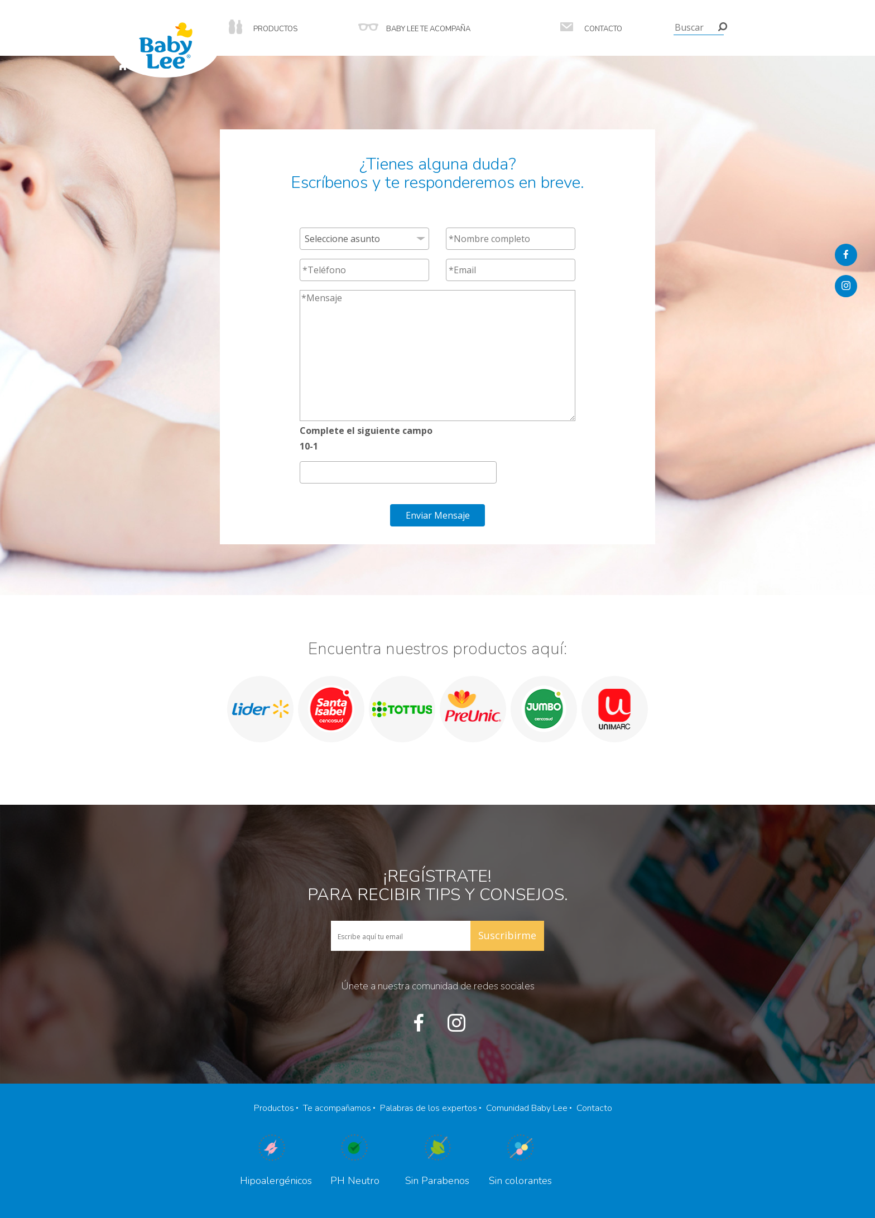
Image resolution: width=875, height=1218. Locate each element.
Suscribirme (507, 935)
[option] (260, 709)
